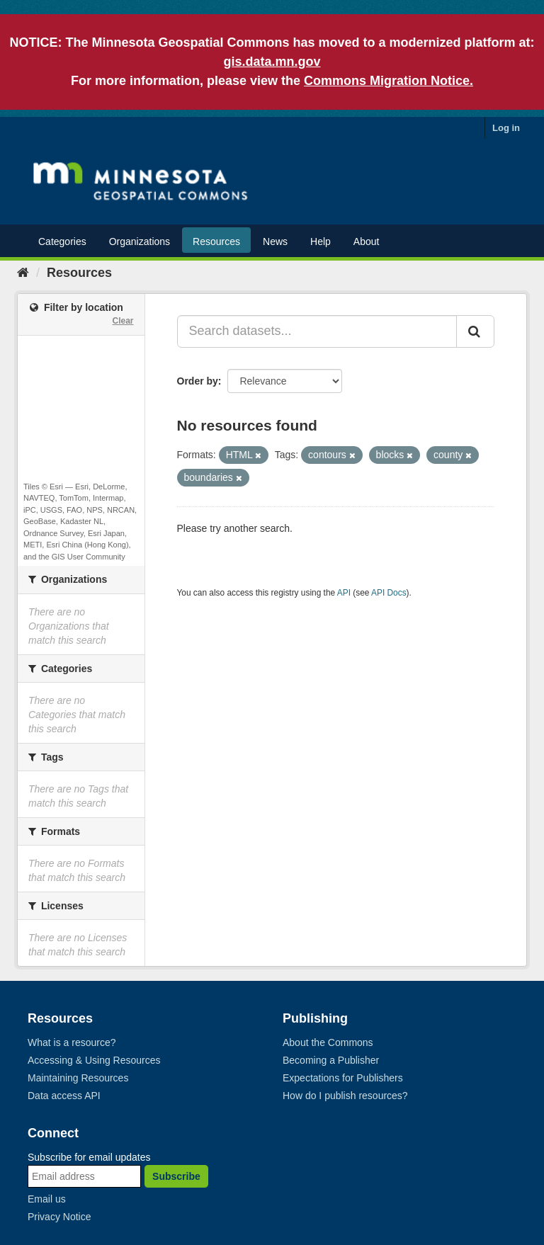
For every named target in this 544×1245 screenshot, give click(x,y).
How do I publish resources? (345, 1095)
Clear (122, 321)
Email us (47, 1199)
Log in (506, 128)
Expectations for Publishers (343, 1078)
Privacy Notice (59, 1216)
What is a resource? (72, 1042)
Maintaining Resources (78, 1078)
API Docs (389, 593)
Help (320, 241)
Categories (62, 241)
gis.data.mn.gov (271, 62)
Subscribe (176, 1176)
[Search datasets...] (317, 331)
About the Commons (328, 1042)
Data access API (64, 1095)
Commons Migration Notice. (388, 81)
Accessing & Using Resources (94, 1060)
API (344, 593)
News (275, 241)
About (366, 241)
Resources (216, 241)
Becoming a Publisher (331, 1060)
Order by (197, 381)
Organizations (139, 241)
